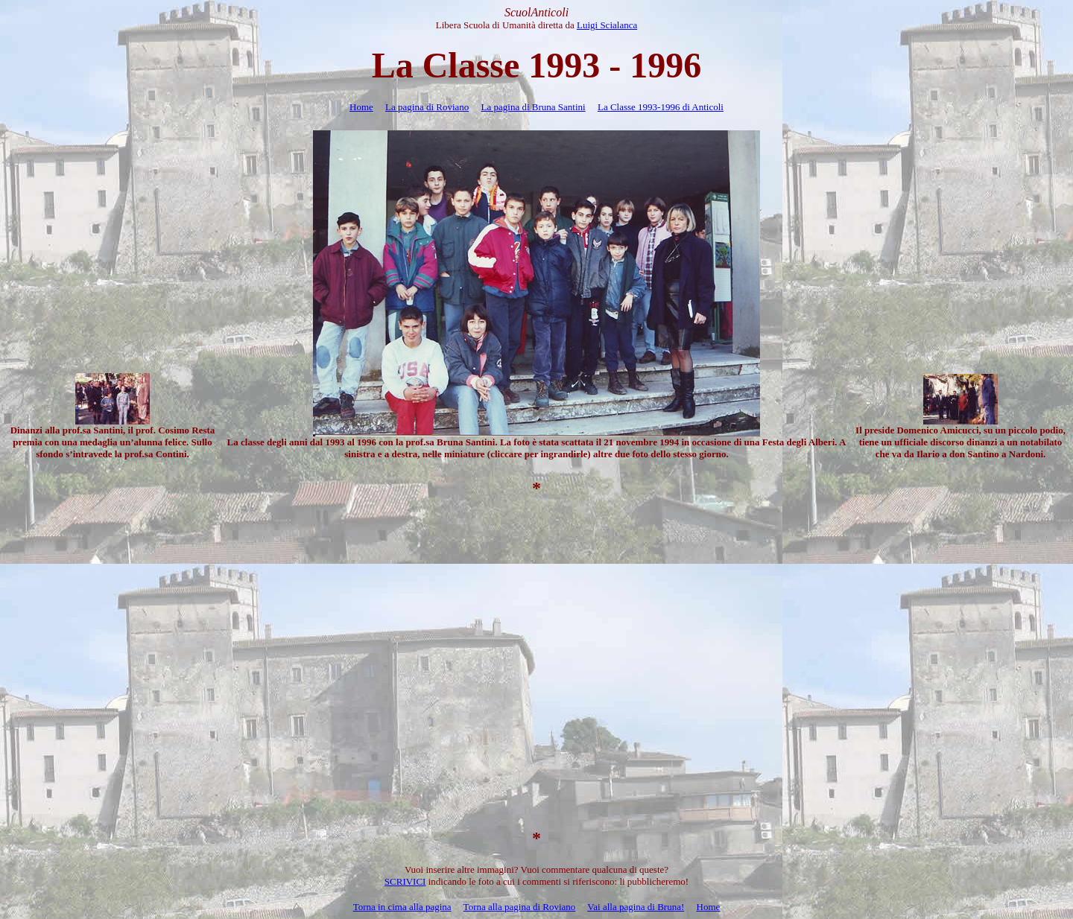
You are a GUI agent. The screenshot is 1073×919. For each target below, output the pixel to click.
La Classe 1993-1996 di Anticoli (661, 106)
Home (361, 106)
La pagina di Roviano (427, 106)
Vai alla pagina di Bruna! (635, 906)
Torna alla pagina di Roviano (519, 906)
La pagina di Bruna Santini (533, 106)
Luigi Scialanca (607, 25)
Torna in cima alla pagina (402, 906)
